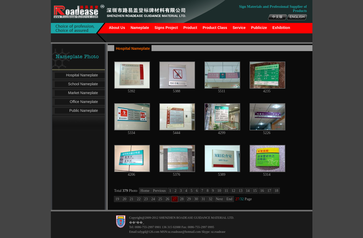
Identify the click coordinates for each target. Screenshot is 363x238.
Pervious (159, 191)
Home (145, 191)
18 (276, 191)
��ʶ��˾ (136, 222)
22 (139, 199)
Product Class (215, 28)
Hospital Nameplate (82, 75)
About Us (117, 28)
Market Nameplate (83, 93)
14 (248, 191)
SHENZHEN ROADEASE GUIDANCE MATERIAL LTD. (196, 217)
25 (160, 199)
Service (239, 28)
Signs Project (166, 28)
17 (269, 191)
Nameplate (140, 28)
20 (124, 199)
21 (132, 199)
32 (210, 199)
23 (146, 199)
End (229, 199)
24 (153, 199)
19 (117, 199)
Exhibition (281, 28)
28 (182, 199)
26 (167, 199)
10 (219, 191)
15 (255, 191)
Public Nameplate (83, 110)
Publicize (259, 28)
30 (196, 199)
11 (226, 191)
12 (233, 191)
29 (189, 199)
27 (175, 199)
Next (219, 199)
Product (190, 28)
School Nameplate (83, 84)
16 (262, 191)
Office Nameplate (84, 102)
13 (240, 191)
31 (203, 199)
